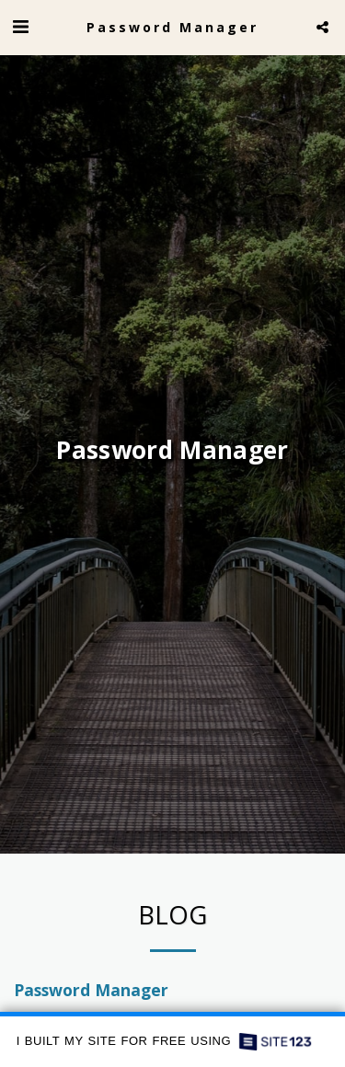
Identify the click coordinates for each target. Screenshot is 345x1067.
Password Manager (91, 992)
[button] (20, 26)
